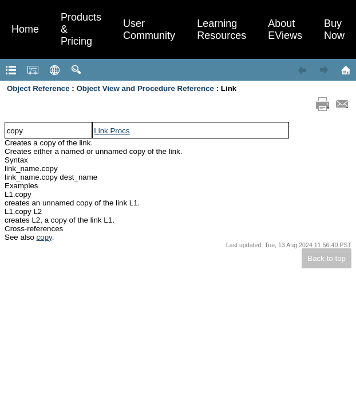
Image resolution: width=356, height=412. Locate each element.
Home (25, 29)
